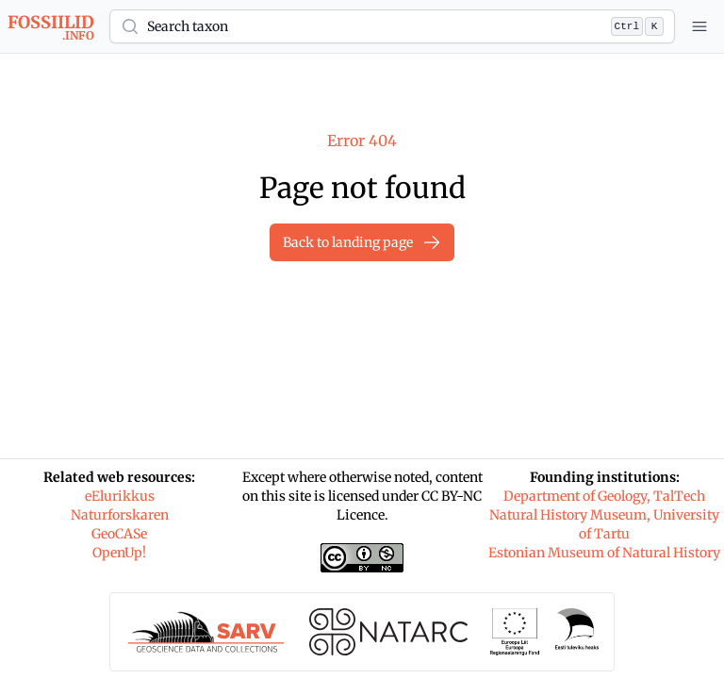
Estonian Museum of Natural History (604, 552)
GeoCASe (119, 533)
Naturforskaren (120, 514)
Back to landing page (362, 242)
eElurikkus (120, 496)
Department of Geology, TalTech (604, 496)
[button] (392, 26)
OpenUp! (119, 552)
